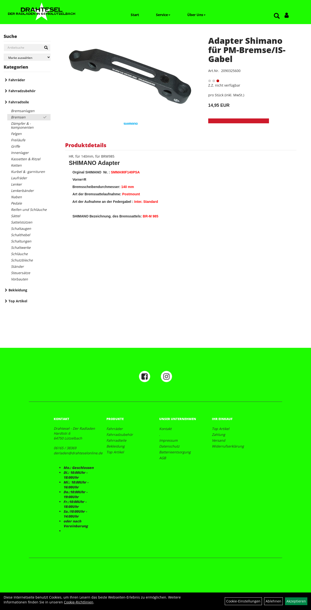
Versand (218, 440)
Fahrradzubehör (22, 91)
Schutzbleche (22, 260)
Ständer (17, 266)
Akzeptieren (296, 601)
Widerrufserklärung (228, 446)
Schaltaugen (21, 228)
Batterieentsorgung (175, 452)
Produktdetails (85, 145)
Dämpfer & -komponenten (22, 125)
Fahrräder (17, 80)
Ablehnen (273, 601)
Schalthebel (20, 235)
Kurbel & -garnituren (28, 171)
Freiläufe (18, 140)
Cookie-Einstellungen (243, 601)
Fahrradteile (19, 102)
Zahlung (218, 434)
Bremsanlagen (23, 110)
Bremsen (18, 117)
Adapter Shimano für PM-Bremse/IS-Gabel (246, 49)
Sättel (15, 216)
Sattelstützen (21, 222)
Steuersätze (20, 272)
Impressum (168, 440)
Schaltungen (21, 241)
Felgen (16, 133)
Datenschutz (169, 446)
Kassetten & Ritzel (25, 159)
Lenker (16, 184)
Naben (16, 197)
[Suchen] (46, 47)
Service (163, 14)
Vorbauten (19, 279)
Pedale (16, 203)
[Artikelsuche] (277, 16)
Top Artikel (18, 301)
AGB (162, 458)
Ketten (16, 165)
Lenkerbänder (22, 190)
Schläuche (19, 253)
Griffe (15, 146)
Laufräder (19, 178)
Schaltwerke (21, 247)
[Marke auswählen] (27, 57)
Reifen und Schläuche (29, 209)
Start (135, 14)
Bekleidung (18, 290)
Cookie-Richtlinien (78, 602)
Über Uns (196, 14)
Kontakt (165, 428)
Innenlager (20, 152)
